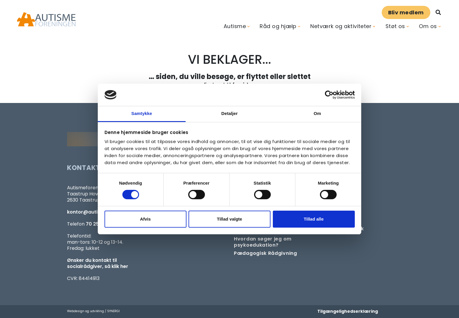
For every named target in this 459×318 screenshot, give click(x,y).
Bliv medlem (406, 12)
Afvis (145, 218)
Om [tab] (317, 113)
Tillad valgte (229, 218)
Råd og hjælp (278, 26)
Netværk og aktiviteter (340, 26)
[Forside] (46, 19)
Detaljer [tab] (229, 113)
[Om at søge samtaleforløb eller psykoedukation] (271, 242)
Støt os (395, 26)
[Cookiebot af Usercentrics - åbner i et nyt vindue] (329, 94)
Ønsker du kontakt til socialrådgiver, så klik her (97, 263)
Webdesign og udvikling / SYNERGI (93, 311)
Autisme (235, 26)
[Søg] (438, 12)
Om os (428, 26)
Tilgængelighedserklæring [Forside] (347, 311)
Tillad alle (313, 218)
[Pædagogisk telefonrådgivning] (265, 253)
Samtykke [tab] (141, 113)
